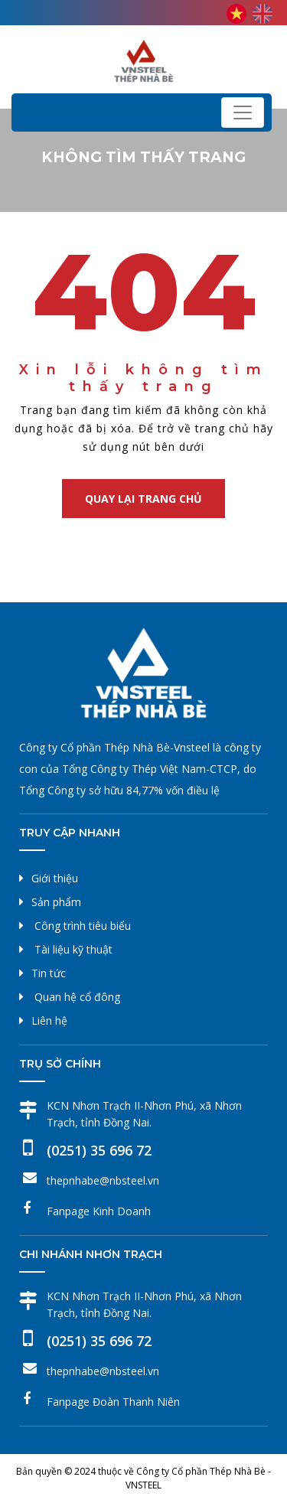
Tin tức (48, 973)
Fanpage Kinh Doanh (99, 1211)
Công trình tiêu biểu (82, 925)
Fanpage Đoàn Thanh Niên (113, 1401)
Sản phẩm (56, 902)
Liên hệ (49, 1020)
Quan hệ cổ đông (77, 997)
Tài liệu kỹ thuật (73, 949)
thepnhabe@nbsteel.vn (103, 1180)
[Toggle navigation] (242, 112)
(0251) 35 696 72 (99, 1150)
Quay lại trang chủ (143, 498)
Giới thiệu (54, 878)
